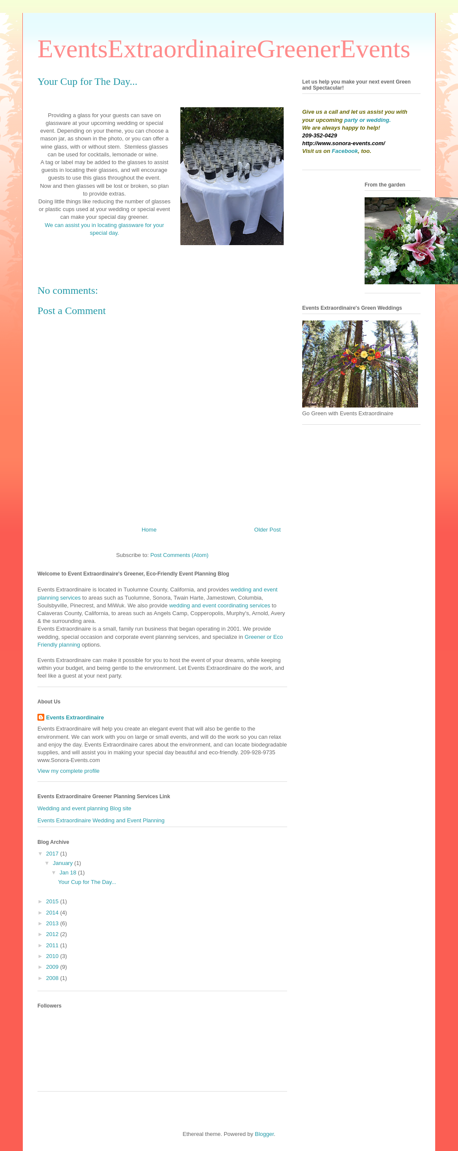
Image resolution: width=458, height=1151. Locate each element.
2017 (53, 853)
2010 (53, 956)
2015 (53, 901)
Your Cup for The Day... (87, 882)
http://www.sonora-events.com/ (343, 143)
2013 (53, 923)
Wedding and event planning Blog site (84, 808)
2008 (53, 978)
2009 (53, 967)
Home (149, 529)
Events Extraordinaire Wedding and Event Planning (100, 820)
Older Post (267, 529)
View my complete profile (68, 771)
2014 (53, 912)
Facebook (345, 151)
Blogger (264, 1134)
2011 (53, 945)
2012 (53, 934)
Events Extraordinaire (75, 717)
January (63, 863)
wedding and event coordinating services (219, 605)
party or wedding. (367, 120)
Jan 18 (68, 872)
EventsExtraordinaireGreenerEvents (223, 48)
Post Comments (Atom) (179, 555)
